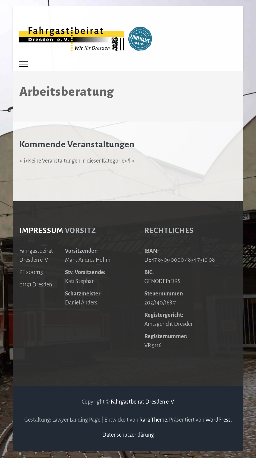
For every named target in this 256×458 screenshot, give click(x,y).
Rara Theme (153, 420)
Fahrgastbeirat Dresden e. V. (143, 402)
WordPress (218, 420)
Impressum (41, 231)
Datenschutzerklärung (128, 435)
